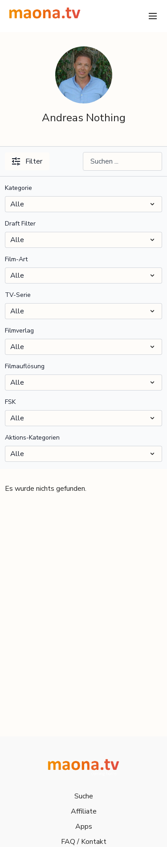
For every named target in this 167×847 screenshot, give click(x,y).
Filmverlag (19, 330)
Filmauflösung (25, 366)
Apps (83, 826)
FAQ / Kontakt (83, 842)
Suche (83, 796)
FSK (10, 402)
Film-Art (16, 259)
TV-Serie (18, 295)
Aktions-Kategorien (32, 437)
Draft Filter (20, 223)
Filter (27, 161)
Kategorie (18, 188)
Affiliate (84, 811)
